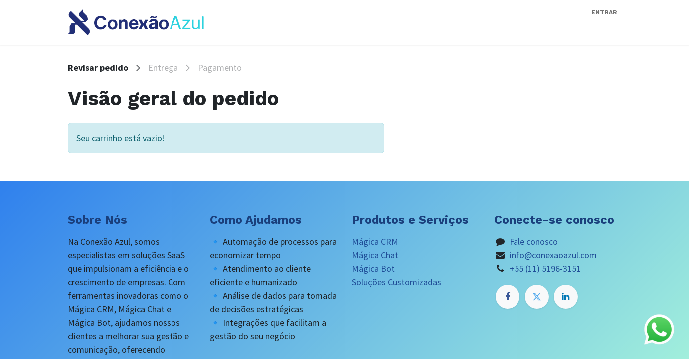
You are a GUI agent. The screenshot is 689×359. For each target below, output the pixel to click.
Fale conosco (534, 241)
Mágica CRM (375, 241)
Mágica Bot (373, 268)
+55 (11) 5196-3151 (545, 268)
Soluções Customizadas (396, 282)
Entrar (604, 12)
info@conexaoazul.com (553, 255)
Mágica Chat (375, 255)
